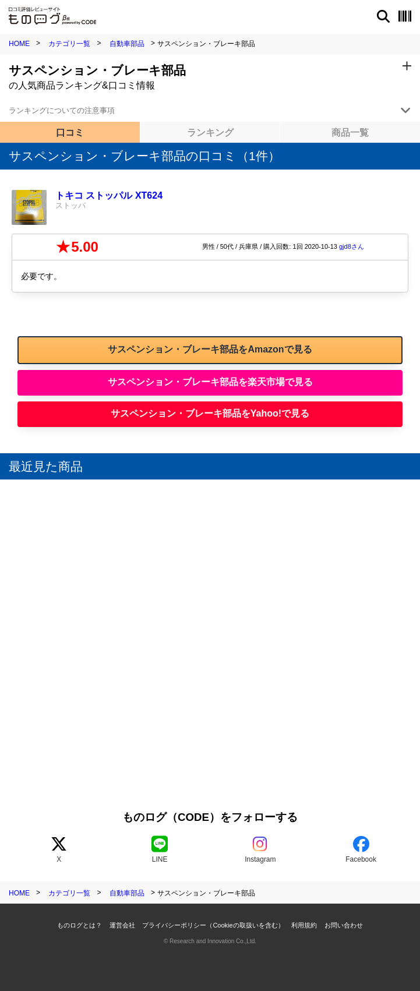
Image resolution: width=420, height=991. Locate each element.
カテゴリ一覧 (69, 44)
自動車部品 (127, 44)
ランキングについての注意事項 (62, 110)
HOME (19, 44)
